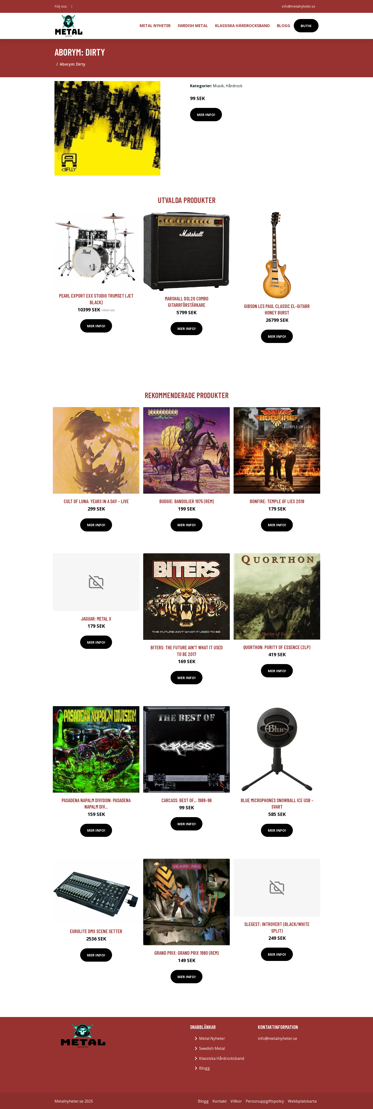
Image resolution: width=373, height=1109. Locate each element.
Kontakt (219, 1100)
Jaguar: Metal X (96, 618)
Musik (218, 84)
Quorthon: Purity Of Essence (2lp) (276, 646)
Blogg (283, 25)
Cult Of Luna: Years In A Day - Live (96, 500)
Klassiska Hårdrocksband (242, 25)
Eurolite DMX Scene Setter (96, 930)
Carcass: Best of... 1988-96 (187, 799)
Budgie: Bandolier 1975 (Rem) (186, 500)
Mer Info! (206, 113)
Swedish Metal (193, 25)
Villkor (236, 1100)
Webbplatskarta (302, 1100)
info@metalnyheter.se (298, 6)
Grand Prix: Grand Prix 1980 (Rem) (186, 952)
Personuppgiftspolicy (265, 1100)
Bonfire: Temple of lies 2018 (277, 500)
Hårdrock (234, 84)
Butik (306, 25)
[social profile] (71, 6)
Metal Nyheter (155, 25)
